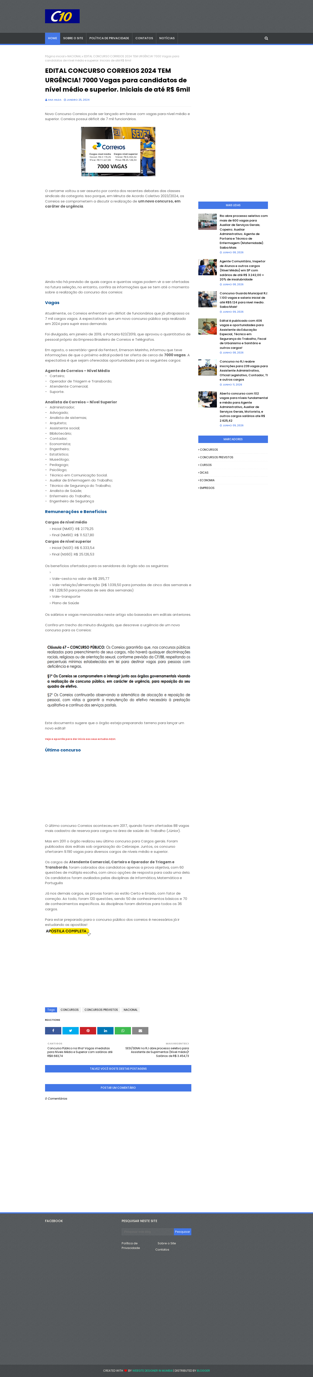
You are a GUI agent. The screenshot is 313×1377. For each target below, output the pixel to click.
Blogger (203, 1371)
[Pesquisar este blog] (148, 1231)
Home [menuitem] (52, 38)
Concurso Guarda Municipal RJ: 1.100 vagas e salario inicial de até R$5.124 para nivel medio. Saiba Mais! (244, 300)
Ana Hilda (55, 100)
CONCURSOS (70, 1010)
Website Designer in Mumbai (152, 1371)
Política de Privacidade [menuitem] (109, 38)
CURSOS (206, 465)
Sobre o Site (167, 1243)
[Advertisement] (118, 246)
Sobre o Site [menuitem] (73, 38)
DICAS (204, 473)
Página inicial (55, 56)
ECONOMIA (207, 480)
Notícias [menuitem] (167, 38)
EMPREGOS (207, 488)
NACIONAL (74, 56)
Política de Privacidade (131, 1245)
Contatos (162, 1249)
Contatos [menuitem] (144, 38)
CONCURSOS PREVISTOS (101, 1010)
